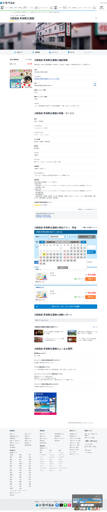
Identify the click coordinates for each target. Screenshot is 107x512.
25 (47, 260)
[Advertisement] (74, 404)
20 (54, 257)
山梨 (30, 463)
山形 (30, 457)
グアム (50, 459)
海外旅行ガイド (73, 436)
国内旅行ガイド (73, 434)
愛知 (11, 470)
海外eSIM (57, 440)
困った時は (103, 2)
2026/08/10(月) (54, 236)
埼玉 (20, 461)
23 (41, 260)
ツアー (6, 7)
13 (54, 254)
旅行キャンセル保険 (89, 437)
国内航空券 (12, 438)
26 (51, 260)
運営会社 (37, 501)
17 (44, 257)
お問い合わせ (88, 450)
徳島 (11, 481)
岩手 (30, 454)
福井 (20, 468)
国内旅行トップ (13, 452)
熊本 (20, 486)
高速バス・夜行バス (14, 440)
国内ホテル (27, 436)
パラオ (60, 459)
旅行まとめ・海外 (74, 449)
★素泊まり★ (40, 287)
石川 (11, 468)
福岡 (11, 483)
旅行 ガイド (102, 7)
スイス (50, 466)
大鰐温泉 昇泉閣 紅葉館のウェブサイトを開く (47, 78)
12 (51, 254)
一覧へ (94, 327)
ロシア (60, 466)
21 (57, 257)
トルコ (41, 470)
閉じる (98, 496)
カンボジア (61, 457)
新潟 (20, 466)
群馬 (11, 461)
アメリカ (42, 461)
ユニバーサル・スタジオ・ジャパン (18, 490)
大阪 (30, 472)
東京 (11, 463)
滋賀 (11, 472)
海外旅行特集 (43, 443)
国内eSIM (12, 445)
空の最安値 (12, 447)
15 (61, 254)
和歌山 (11, 475)
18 (47, 257)
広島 (30, 477)
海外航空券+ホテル (59, 434)
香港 (60, 450)
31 (44, 264)
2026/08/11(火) (83, 236)
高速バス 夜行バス (37, 7)
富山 (30, 466)
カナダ (50, 461)
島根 (11, 479)
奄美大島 (12, 495)
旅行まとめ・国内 (74, 447)
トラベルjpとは (88, 452)
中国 (41, 452)
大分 (11, 486)
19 (51, 257)
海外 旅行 (55, 7)
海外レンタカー (43, 438)
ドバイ (60, 470)
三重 (20, 470)
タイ (50, 452)
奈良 (20, 475)
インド (41, 457)
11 (47, 254)
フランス (42, 463)
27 (54, 260)
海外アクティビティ (59, 438)
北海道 (11, 454)
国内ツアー (12, 434)
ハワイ (41, 459)
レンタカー (31, 7)
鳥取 (20, 477)
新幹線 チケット (25, 7)
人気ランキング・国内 (75, 438)
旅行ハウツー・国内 (74, 443)
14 (57, 254)
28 (57, 260)
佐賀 (20, 483)
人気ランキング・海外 (75, 440)
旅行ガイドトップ (74, 454)
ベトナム (61, 452)
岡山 (11, 477)
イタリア (51, 463)
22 (61, 257)
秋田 (11, 457)
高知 (30, 481)
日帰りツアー (28, 434)
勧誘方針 (62, 501)
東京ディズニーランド (15, 492)
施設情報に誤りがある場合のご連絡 (43, 215)
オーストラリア (53, 468)
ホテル (15, 7)
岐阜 (30, 470)
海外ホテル (42, 436)
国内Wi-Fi (27, 443)
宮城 (20, 457)
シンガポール (43, 454)
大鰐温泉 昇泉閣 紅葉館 (22, 18)
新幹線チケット (28, 438)
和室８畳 (38, 269)
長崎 (30, 483)
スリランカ (52, 457)
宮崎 (30, 486)
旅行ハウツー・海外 (74, 445)
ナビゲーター (73, 451)
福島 (11, 459)
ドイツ (60, 463)
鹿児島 (11, 488)
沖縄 (20, 488)
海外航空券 (57, 436)
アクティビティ (44, 7)
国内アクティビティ (14, 443)
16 (41, 257)
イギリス (61, 461)
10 (44, 254)
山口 (20, 479)
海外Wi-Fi (42, 440)
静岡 (30, 468)
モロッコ (51, 470)
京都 (20, 472)
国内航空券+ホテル (14, 436)
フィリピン (52, 454)
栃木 (20, 459)
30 (41, 264)
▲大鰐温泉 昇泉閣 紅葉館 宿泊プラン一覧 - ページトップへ (80, 422)
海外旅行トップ (43, 448)
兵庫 (30, 475)
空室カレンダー (41, 281)
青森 (20, 454)
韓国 (41, 450)
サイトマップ (69, 501)
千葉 (30, 461)
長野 (11, 466)
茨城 (30, 459)
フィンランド (43, 468)
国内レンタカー (28, 440)
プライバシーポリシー (46, 501)
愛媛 (20, 481)
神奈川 (20, 463)
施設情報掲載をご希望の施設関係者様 (43, 216)
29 (61, 260)
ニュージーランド (63, 468)
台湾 (50, 450)
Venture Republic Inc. (54, 508)
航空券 (11, 7)
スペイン (42, 466)
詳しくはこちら (87, 505)
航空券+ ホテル (65, 7)
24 (44, 260)
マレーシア (61, 454)
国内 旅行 (2, 7)
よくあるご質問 (88, 444)
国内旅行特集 (28, 445)
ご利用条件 (55, 501)
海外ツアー (42, 434)
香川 (30, 479)
